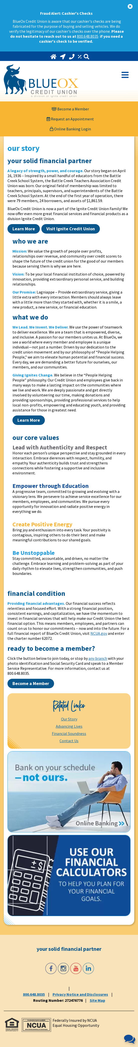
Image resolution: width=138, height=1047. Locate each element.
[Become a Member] (70, 109)
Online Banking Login (70, 128)
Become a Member (30, 683)
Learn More (23, 229)
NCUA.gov (98, 633)
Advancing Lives (69, 726)
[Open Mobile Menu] (125, 74)
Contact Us (69, 740)
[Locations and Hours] (63, 56)
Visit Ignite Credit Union (70, 229)
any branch (97, 658)
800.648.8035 (87, 36)
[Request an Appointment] (70, 119)
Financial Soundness (69, 733)
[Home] (54, 56)
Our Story (69, 718)
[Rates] (80, 56)
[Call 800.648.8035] (72, 56)
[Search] (86, 57)
